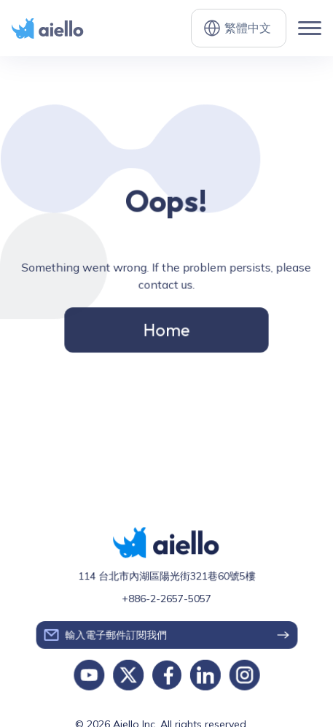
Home (166, 328)
